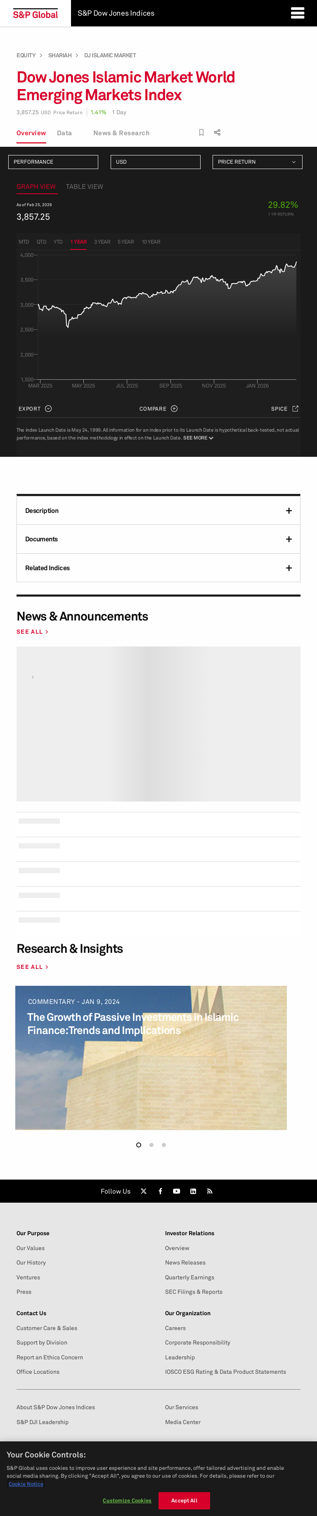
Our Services (181, 1407)
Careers (175, 1328)
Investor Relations (189, 1233)
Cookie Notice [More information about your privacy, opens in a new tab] (26, 1484)
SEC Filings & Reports (193, 1291)
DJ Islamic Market (110, 55)
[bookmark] (201, 132)
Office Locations (38, 1371)
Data (64, 133)
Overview (31, 133)
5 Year (126, 242)
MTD (24, 242)
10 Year (151, 242)
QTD (42, 242)
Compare (153, 408)
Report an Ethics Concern (50, 1357)
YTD (58, 242)
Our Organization (188, 1313)
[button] (138, 1144)
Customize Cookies (127, 1500)
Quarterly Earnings (189, 1277)
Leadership (180, 1357)
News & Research (121, 133)
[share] (216, 130)
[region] (158, 1478)
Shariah (60, 55)
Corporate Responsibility (197, 1342)
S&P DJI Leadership (43, 1422)
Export (30, 408)
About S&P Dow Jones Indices (56, 1407)
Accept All (184, 1500)
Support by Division (42, 1342)
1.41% (98, 111)
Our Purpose (33, 1233)
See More (198, 438)
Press (24, 1291)
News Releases (185, 1262)
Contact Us (31, 1313)
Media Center (183, 1422)
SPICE (279, 408)
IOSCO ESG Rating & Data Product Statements (225, 1371)
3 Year (102, 242)
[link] (143, 1191)
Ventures (28, 1277)
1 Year (78, 242)
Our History (31, 1262)
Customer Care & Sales (47, 1328)
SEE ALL (30, 631)
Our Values (31, 1248)
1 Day (119, 111)
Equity (26, 55)
